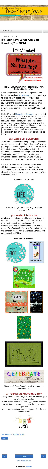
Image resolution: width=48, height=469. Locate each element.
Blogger (29, 466)
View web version (24, 461)
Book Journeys (24, 95)
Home (24, 456)
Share (5, 438)
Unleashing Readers (24, 114)
